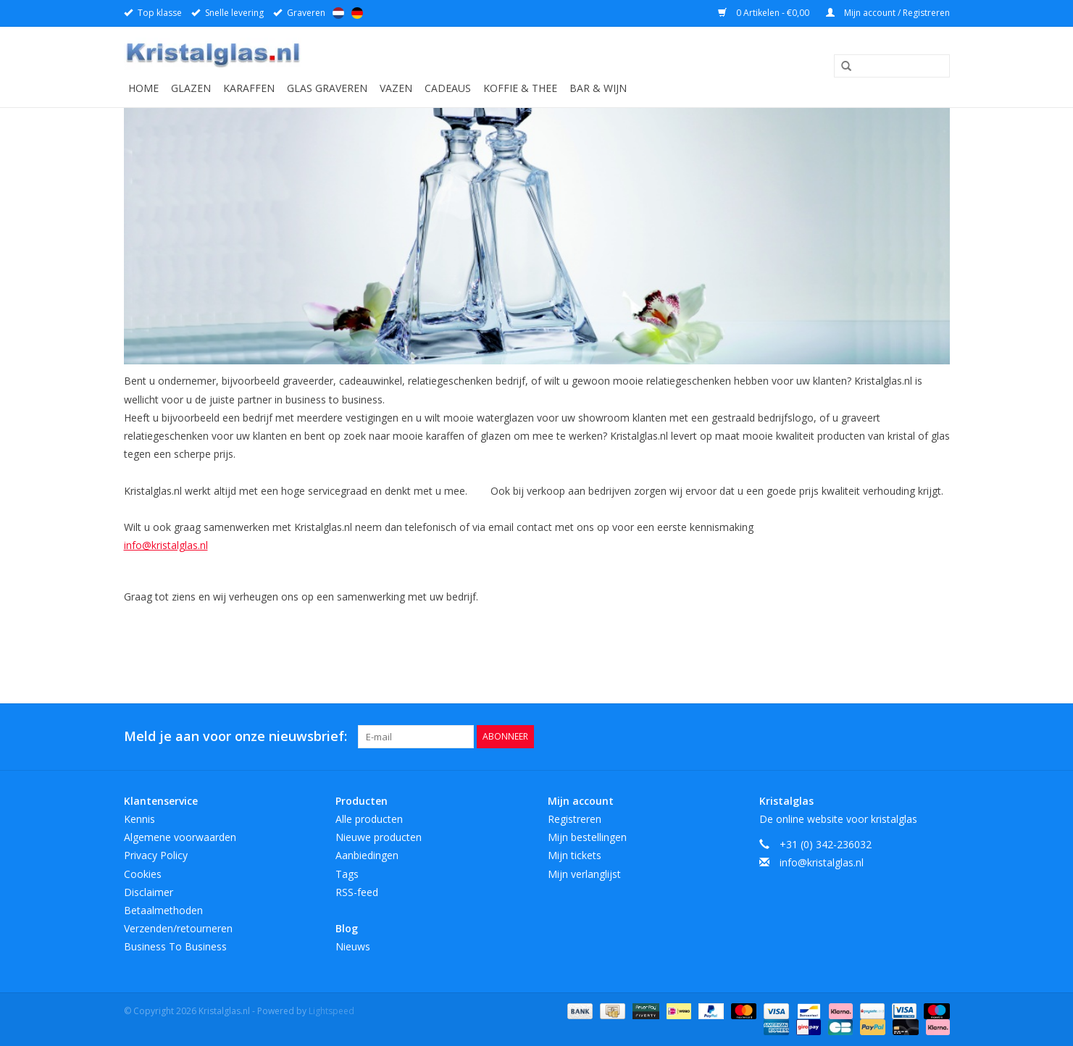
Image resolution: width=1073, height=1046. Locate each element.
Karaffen (249, 88)
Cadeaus (448, 88)
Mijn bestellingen (587, 837)
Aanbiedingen (366, 855)
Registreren (574, 819)
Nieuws (352, 946)
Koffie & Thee (520, 88)
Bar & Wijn (598, 88)
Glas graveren (327, 88)
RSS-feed (356, 892)
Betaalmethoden (163, 910)
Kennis (139, 819)
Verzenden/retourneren (178, 928)
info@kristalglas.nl (166, 545)
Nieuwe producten (378, 837)
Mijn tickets (574, 855)
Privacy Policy (156, 855)
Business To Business (175, 946)
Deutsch (357, 13)
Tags (347, 874)
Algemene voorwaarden (180, 837)
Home (143, 88)
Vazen (396, 88)
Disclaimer (148, 892)
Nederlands (338, 13)
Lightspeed (331, 1011)
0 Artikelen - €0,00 (764, 13)
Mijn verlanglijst (584, 874)
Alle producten (369, 819)
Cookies (143, 874)
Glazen (191, 88)
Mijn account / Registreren (888, 13)
